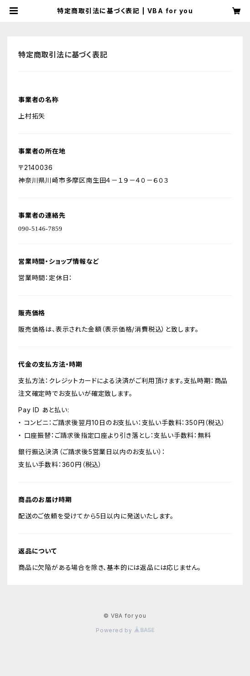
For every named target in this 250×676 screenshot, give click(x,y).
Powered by (125, 630)
